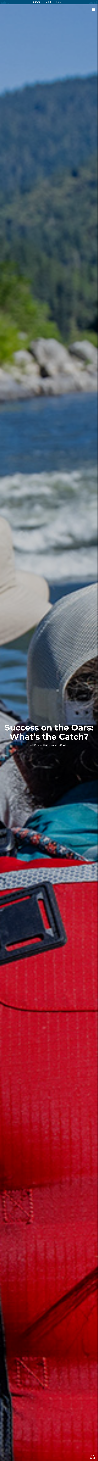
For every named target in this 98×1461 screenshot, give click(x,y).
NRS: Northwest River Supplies (36, 2)
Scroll (92, 1455)
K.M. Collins (63, 745)
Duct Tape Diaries (53, 2)
